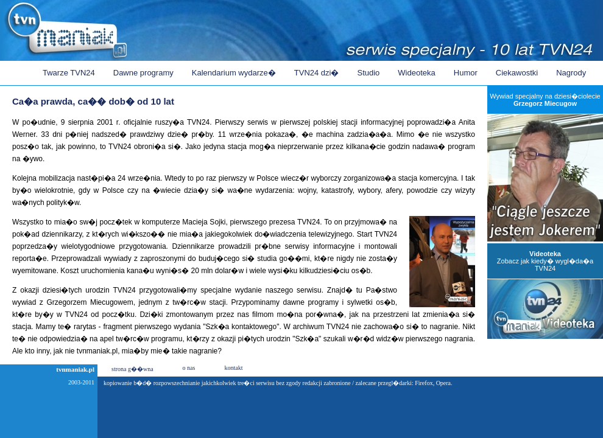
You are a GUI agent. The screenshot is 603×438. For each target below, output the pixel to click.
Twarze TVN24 (69, 72)
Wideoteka (416, 72)
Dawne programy (143, 72)
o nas (189, 367)
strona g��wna (132, 369)
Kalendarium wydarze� (234, 72)
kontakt (233, 367)
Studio (368, 72)
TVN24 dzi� (316, 72)
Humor (466, 72)
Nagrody (571, 72)
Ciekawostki (517, 72)
